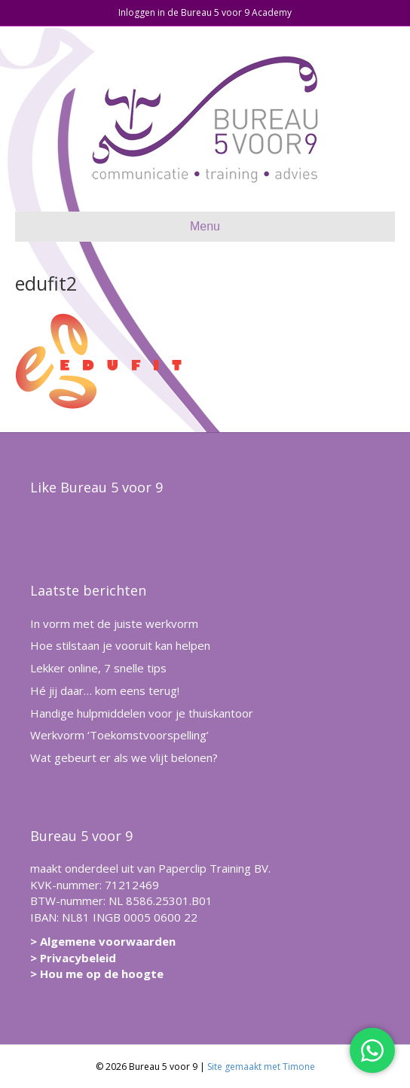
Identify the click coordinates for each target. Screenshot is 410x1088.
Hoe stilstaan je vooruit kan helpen (120, 645)
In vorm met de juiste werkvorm (114, 623)
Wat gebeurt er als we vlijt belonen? (124, 757)
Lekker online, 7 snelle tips (98, 667)
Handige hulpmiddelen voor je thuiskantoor (141, 713)
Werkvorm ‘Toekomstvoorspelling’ (119, 734)
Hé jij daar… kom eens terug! (104, 690)
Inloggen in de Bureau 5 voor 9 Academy (205, 12)
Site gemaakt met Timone (261, 1066)
